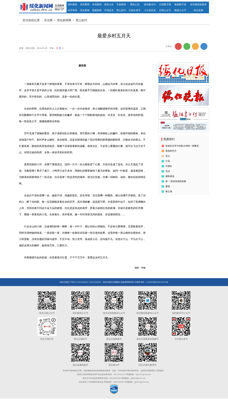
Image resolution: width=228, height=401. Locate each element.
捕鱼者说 (169, 176)
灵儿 (167, 156)
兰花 (167, 161)
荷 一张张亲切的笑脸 (175, 181)
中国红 (168, 166)
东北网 (48, 20)
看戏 (167, 186)
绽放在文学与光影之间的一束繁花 (182, 146)
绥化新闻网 (64, 20)
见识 (167, 171)
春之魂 (168, 191)
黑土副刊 (81, 20)
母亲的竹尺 (171, 151)
